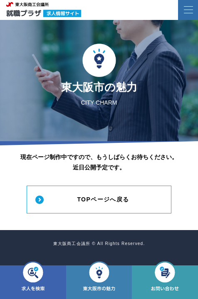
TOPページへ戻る (103, 199)
